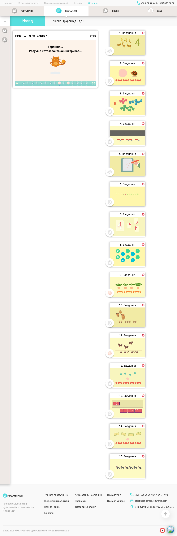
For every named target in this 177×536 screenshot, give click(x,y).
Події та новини (52, 506)
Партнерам (80, 500)
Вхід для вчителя (116, 500)
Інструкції (7, 3)
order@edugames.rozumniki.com (151, 500)
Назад (27, 21)
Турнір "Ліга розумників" (56, 494)
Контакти (78, 3)
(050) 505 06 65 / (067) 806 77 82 (157, 3)
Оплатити (92, 3)
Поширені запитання (28, 3)
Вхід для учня (114, 494)
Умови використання (85, 506)
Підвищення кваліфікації (56, 3)
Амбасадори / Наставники (88, 494)
